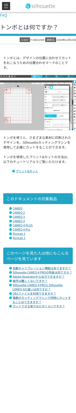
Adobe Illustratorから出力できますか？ (38, 276)
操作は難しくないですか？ (30, 281)
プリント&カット (27, 171)
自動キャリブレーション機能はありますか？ (42, 268)
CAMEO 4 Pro (21, 229)
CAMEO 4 (19, 221)
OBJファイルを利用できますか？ (34, 293)
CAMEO (17, 208)
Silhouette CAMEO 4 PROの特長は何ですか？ (42, 272)
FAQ (3, 15)
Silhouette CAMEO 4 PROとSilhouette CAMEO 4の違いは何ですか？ (37, 287)
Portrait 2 (19, 233)
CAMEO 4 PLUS (22, 225)
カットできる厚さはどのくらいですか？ (39, 306)
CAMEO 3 (19, 217)
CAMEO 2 (19, 212)
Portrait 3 (19, 238)
